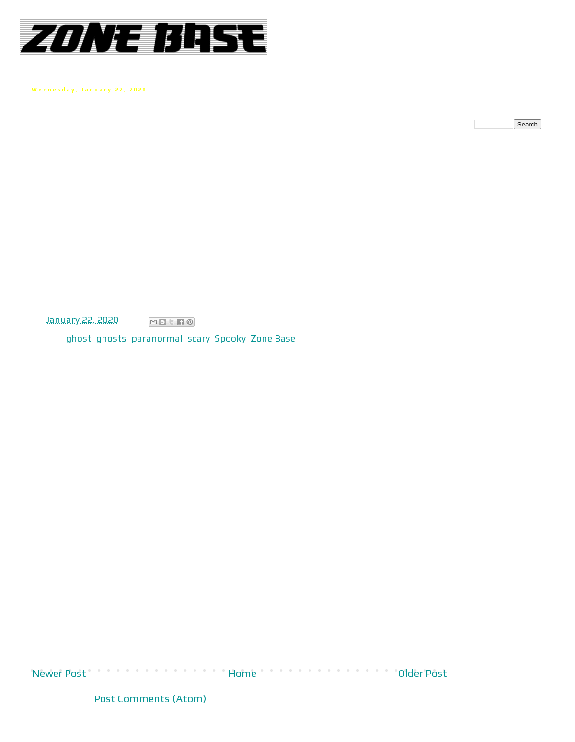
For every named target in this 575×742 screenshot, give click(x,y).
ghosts (111, 337)
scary (198, 337)
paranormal (157, 337)
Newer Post (59, 673)
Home (242, 673)
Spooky (230, 337)
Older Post (422, 673)
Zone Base (273, 337)
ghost (79, 337)
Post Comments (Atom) (150, 698)
